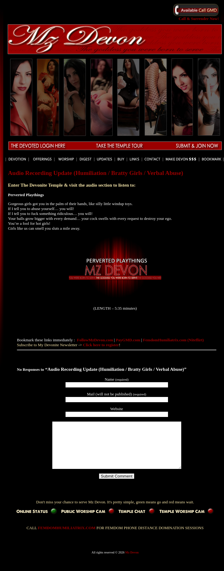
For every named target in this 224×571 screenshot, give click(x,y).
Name (117, 379)
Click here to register (101, 345)
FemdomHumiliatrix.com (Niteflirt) (173, 340)
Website (116, 408)
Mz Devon (132, 561)
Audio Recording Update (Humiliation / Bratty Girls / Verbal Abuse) (95, 173)
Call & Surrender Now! (196, 17)
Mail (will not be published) (116, 394)
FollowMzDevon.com (95, 340)
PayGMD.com (128, 340)
